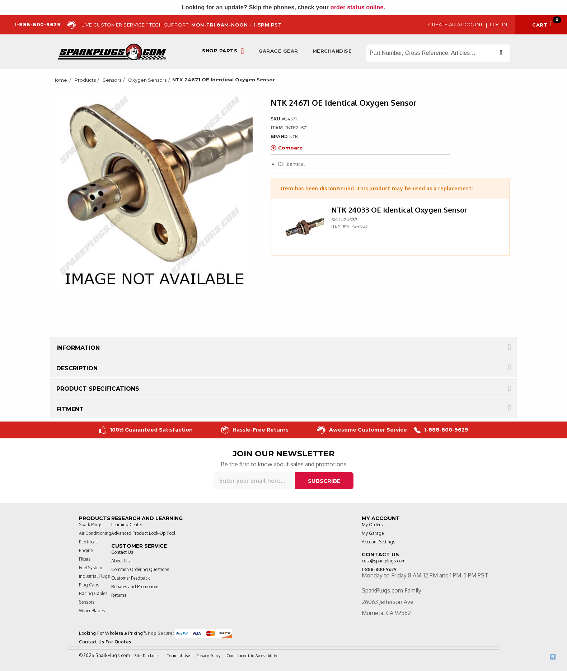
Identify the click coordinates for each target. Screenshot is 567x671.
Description (77, 368)
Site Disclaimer (148, 655)
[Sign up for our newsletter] (254, 480)
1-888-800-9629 (441, 430)
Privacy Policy (208, 655)
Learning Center (126, 524)
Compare (287, 148)
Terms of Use (178, 655)
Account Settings (378, 541)
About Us (120, 560)
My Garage (373, 533)
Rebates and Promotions (135, 586)
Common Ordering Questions (140, 569)
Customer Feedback (130, 578)
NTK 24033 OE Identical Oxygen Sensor (399, 209)
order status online (357, 7)
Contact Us (122, 552)
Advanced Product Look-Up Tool (143, 533)
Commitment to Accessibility (252, 655)
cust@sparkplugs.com (383, 560)
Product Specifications (97, 388)
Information (78, 347)
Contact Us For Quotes (105, 641)
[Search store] (438, 53)
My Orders (372, 524)
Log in (498, 24)
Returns (118, 595)
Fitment (70, 409)
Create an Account (455, 24)
